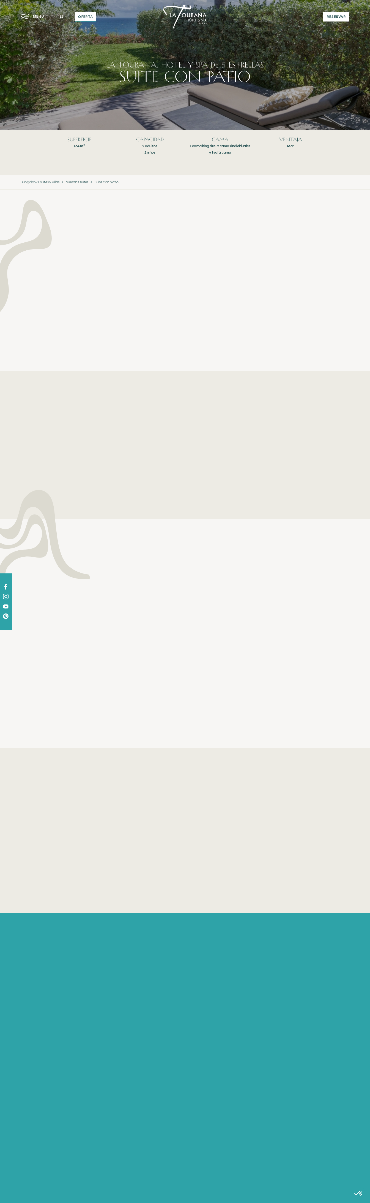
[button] (63, 17)
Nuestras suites (77, 182)
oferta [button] (85, 16)
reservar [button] (336, 16)
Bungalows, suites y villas (40, 182)
